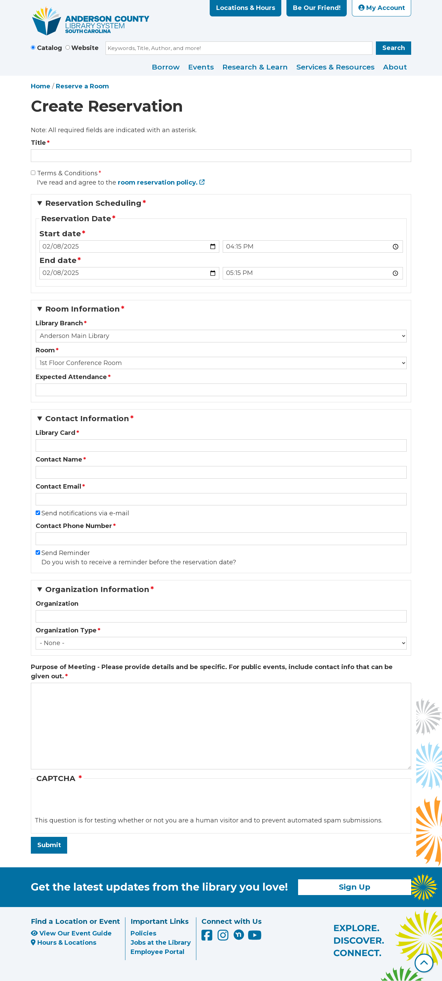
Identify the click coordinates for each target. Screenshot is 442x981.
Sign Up (354, 887)
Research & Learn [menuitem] (255, 67)
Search (393, 48)
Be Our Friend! (317, 8)
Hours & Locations (63, 942)
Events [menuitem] (201, 67)
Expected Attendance (71, 377)
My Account (381, 8)
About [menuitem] (395, 67)
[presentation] (87, 802)
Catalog (49, 48)
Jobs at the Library (161, 942)
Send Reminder (65, 553)
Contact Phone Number (74, 526)
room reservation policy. (158, 182)
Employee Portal (157, 952)
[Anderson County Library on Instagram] (224, 937)
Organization (57, 603)
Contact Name (59, 459)
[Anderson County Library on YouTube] (255, 937)
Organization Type (66, 630)
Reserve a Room (82, 86)
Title (38, 143)
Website (85, 48)
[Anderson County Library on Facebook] (207, 937)
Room (45, 350)
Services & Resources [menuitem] (335, 67)
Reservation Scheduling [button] (93, 203)
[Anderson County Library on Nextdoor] (238, 934)
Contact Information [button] (87, 418)
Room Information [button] (82, 309)
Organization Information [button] (97, 589)
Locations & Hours (245, 8)
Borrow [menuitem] (166, 67)
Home (40, 86)
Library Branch (59, 323)
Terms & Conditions (67, 173)
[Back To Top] (424, 963)
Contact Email (58, 486)
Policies (143, 933)
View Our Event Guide (71, 933)
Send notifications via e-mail (85, 513)
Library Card (55, 433)
